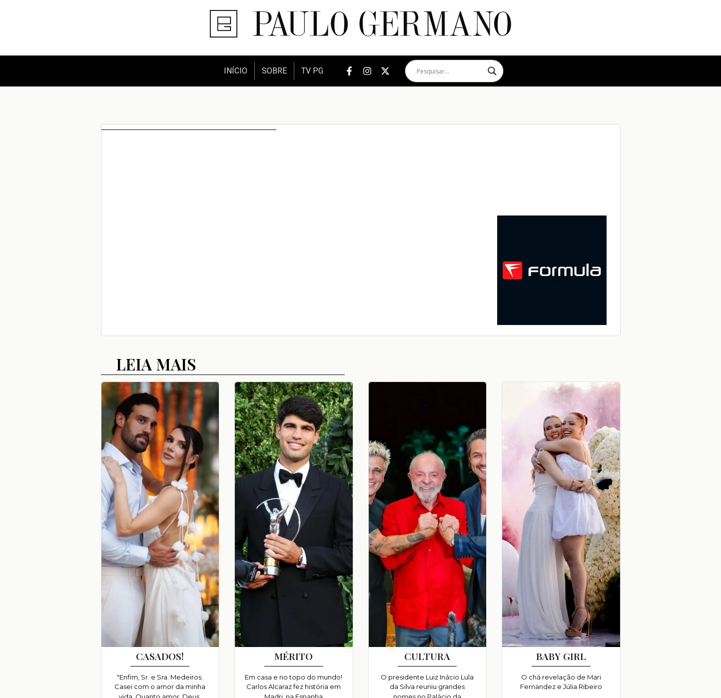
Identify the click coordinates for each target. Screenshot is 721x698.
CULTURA (427, 656)
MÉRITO (293, 656)
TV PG (312, 71)
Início (235, 71)
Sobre (274, 71)
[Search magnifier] (492, 71)
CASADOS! (160, 656)
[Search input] (450, 71)
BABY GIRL (561, 656)
